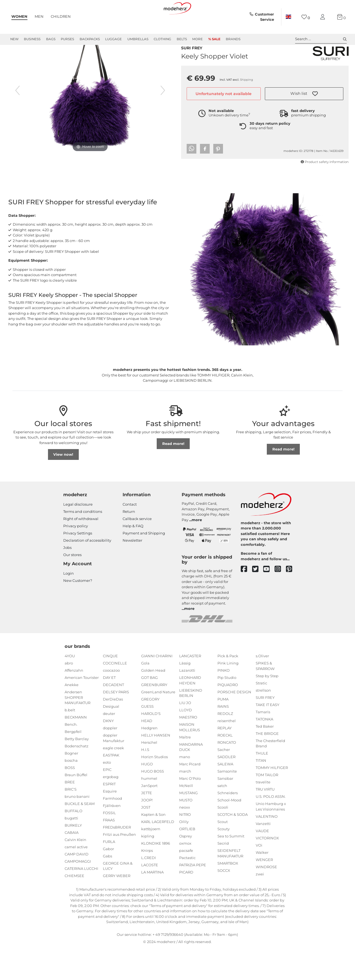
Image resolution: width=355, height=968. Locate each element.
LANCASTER (190, 676)
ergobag (110, 796)
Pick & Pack (227, 676)
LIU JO (185, 722)
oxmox (185, 863)
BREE (70, 802)
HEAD (146, 740)
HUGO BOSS (152, 791)
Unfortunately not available (224, 104)
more (197, 540)
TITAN (261, 780)
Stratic (261, 703)
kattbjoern (150, 849)
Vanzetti (263, 843)
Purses (67, 39)
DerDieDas (113, 719)
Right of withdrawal (80, 538)
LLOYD (185, 730)
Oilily (184, 841)
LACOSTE (149, 885)
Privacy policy (75, 546)
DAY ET (109, 697)
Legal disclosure (78, 524)
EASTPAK (111, 775)
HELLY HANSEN (155, 755)
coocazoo (111, 690)
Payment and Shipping (144, 553)
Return (129, 531)
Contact (130, 524)
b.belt (70, 730)
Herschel (149, 762)
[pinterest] (291, 589)
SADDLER (226, 777)
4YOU (70, 676)
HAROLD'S (151, 733)
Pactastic (187, 877)
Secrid (223, 863)
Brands (233, 39)
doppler (110, 748)
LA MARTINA (152, 892)
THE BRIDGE (267, 753)
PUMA (223, 719)
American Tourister (82, 697)
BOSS (70, 787)
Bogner (71, 773)
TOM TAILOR (267, 795)
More (197, 39)
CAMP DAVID (76, 874)
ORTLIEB (187, 849)
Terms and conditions (82, 531)
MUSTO (185, 820)
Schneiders (227, 813)
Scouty (223, 849)
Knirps (147, 870)
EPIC (107, 789)
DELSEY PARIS (116, 712)
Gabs (107, 876)
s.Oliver (262, 676)
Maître (185, 757)
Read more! (173, 463)
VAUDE (262, 851)
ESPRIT (109, 804)
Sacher (223, 769)
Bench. (71, 744)
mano (184, 777)
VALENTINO (267, 836)
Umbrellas (137, 39)
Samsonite (227, 791)
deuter (109, 733)
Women (19, 16)
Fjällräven (112, 825)
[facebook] (246, 589)
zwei (260, 894)
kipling (147, 856)
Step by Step (267, 696)
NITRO (185, 834)
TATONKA (264, 739)
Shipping (246, 90)
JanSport (149, 805)
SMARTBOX (227, 883)
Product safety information (325, 172)
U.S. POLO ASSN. (271, 816)
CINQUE (110, 676)
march (185, 791)
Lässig (185, 683)
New (14, 39)
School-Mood (229, 820)
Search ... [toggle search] (321, 39)
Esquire (110, 811)
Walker (262, 872)
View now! (63, 474)
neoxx (184, 827)
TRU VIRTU (265, 809)
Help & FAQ (133, 546)
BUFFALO (73, 831)
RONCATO (226, 762)
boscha (71, 780)
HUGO (147, 784)
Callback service (137, 538)
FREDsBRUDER (117, 847)
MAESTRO (188, 737)
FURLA (109, 861)
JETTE (146, 813)
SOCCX (223, 890)
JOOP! (147, 820)
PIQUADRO (227, 704)
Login (68, 593)
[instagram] (280, 589)
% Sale (214, 39)
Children (61, 16)
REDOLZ (225, 733)
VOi (259, 865)
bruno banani (77, 816)
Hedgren (149, 748)
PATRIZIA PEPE (192, 885)
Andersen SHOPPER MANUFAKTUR (77, 717)
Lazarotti (187, 690)
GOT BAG (149, 697)
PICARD (186, 892)
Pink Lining (228, 683)
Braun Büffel (76, 795)
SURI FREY (191, 58)
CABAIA (71, 852)
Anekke (71, 704)
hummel (149, 798)
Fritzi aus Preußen (119, 854)
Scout (222, 841)
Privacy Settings (77, 553)
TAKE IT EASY (267, 724)
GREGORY (150, 719)
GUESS (147, 726)
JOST (145, 827)
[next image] (162, 110)
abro (69, 683)
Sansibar (225, 798)
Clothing (162, 39)
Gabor (108, 869)
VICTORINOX (267, 858)
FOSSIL (109, 833)
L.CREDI (148, 877)
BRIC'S (71, 809)
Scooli (222, 827)
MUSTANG (188, 813)
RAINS (223, 726)
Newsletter (132, 560)
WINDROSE (266, 887)
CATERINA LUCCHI (81, 888)
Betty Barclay (77, 758)
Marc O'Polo (190, 798)
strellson (263, 710)
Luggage (113, 39)
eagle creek (113, 768)
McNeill (186, 805)
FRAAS (109, 840)
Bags (50, 39)
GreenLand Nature (158, 712)
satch (222, 805)
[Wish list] (306, 17)
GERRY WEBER (116, 895)
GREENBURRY (154, 704)
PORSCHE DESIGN (234, 712)
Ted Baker (265, 746)
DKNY (108, 740)
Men (39, 16)
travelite (263, 802)
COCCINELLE (115, 683)
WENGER (264, 879)
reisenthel (226, 740)
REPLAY (224, 748)
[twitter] (257, 589)
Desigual (111, 726)
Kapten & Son (153, 834)
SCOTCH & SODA (232, 834)
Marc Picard (190, 784)
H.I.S (145, 769)
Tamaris (263, 732)
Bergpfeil (73, 751)
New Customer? (77, 600)
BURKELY (73, 845)
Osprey (185, 856)
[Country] (288, 17)
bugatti (71, 838)
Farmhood (112, 818)
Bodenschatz (76, 766)
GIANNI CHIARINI (157, 676)
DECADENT (113, 704)
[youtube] (269, 589)
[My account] (323, 17)
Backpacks (90, 39)
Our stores (72, 574)
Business (32, 39)
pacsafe (186, 870)
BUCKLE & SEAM (80, 823)
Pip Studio (226, 697)
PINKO (223, 690)
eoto (107, 782)
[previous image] (17, 110)
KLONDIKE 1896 (155, 863)
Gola (145, 683)
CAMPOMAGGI (78, 881)
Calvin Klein (75, 859)
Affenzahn (74, 690)
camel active (76, 867)
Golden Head (153, 690)
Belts (182, 39)
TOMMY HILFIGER (272, 787)
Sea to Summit (230, 856)
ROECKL (225, 755)
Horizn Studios (154, 777)
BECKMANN (76, 737)
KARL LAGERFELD (157, 841)
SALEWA (225, 784)
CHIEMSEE (74, 895)
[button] (304, 104)
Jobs (67, 567)
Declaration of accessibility (87, 560)
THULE (262, 773)
